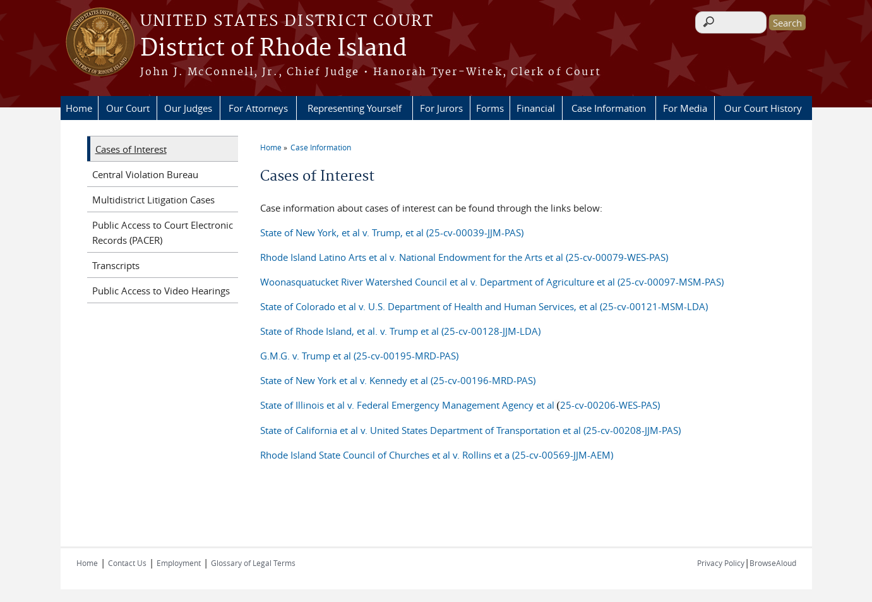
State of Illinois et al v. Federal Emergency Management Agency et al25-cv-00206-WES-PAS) (460, 405)
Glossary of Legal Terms (253, 563)
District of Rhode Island (273, 48)
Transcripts (116, 265)
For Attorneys (258, 108)
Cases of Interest (131, 149)
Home (79, 108)
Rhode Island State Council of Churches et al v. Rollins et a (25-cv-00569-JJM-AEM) (436, 454)
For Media (685, 108)
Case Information (608, 108)
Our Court (128, 108)
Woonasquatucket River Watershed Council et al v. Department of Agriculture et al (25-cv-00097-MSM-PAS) (492, 281)
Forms (490, 108)
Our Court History (763, 108)
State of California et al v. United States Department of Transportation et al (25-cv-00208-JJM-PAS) (470, 430)
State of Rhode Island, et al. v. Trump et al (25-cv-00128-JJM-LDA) (400, 331)
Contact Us (127, 563)
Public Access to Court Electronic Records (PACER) (162, 232)
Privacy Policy (720, 563)
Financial (536, 108)
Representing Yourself (355, 108)
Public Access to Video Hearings (161, 290)
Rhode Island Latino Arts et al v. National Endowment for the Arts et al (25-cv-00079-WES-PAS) (464, 257)
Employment (179, 563)
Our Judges (188, 108)
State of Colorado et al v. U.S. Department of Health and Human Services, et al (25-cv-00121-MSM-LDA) (484, 306)
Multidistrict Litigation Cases (153, 199)
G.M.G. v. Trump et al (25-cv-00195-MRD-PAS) (359, 355)
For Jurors (441, 108)
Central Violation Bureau (145, 174)
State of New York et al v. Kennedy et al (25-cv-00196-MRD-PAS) (397, 380)
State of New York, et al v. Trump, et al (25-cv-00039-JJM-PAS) (391, 232)
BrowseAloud (773, 563)
